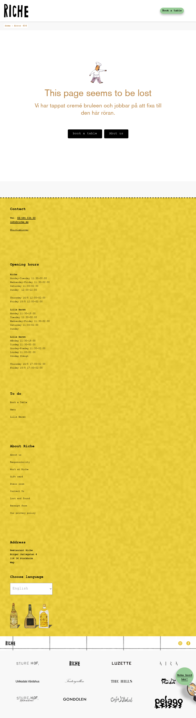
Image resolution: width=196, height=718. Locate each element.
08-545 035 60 (26, 218)
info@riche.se (19, 222)
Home (7, 26)
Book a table (172, 10)
